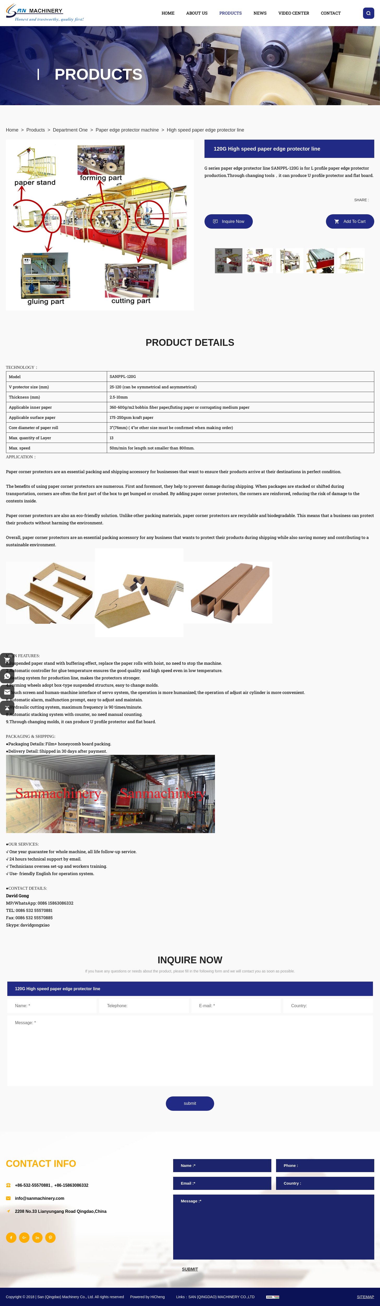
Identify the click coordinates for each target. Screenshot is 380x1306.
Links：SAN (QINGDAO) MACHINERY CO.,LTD (215, 1297)
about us (197, 13)
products (230, 13)
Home (12, 130)
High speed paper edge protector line (205, 130)
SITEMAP (365, 1297)
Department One (70, 130)
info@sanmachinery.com (40, 1198)
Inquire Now (233, 221)
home (168, 13)
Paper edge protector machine (127, 130)
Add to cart (354, 221)
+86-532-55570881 (33, 1185)
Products (35, 130)
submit (190, 1103)
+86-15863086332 (71, 1185)
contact (331, 13)
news (260, 13)
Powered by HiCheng (147, 1297)
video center (293, 13)
